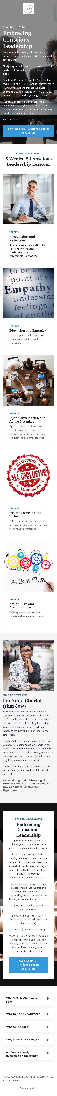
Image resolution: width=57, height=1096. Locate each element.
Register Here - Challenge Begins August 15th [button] (28, 130)
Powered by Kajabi (28, 1088)
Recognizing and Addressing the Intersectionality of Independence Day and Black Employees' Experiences (26, 785)
